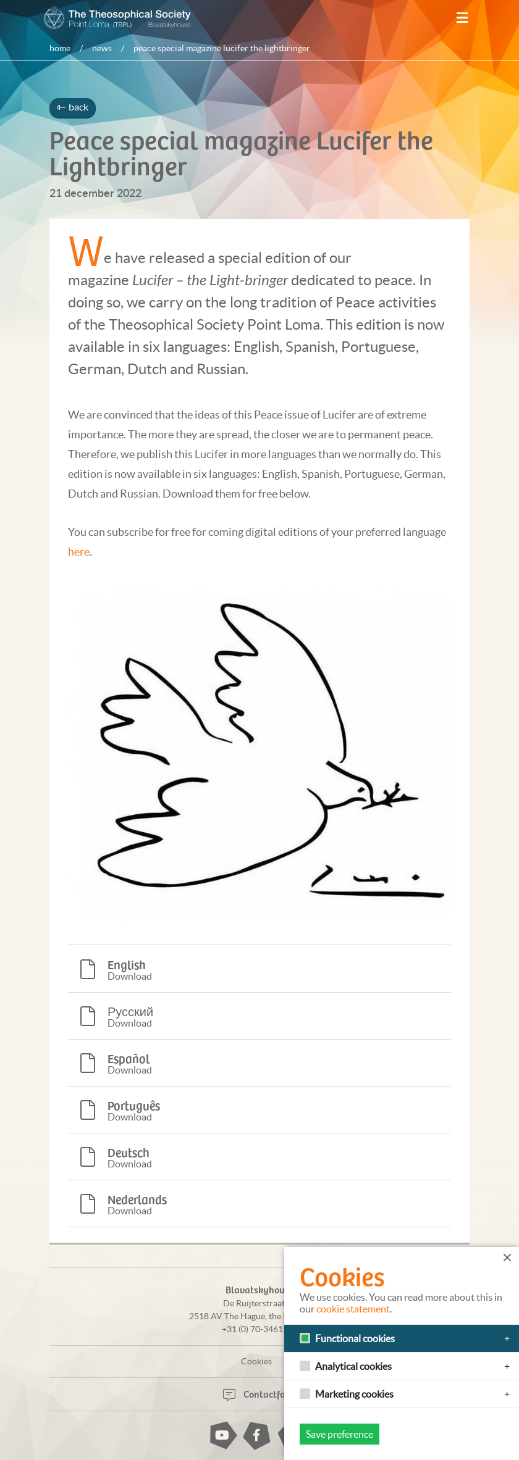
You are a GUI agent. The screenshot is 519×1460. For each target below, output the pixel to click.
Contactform (260, 1393)
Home (59, 48)
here (79, 551)
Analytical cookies (353, 1366)
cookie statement (353, 1308)
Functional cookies (355, 1338)
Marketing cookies (354, 1394)
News (102, 48)
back (72, 106)
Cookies (256, 1361)
